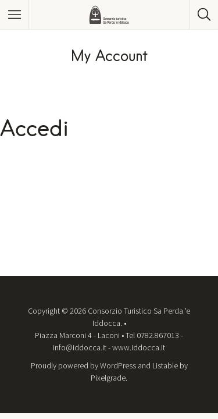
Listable (165, 365)
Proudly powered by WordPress (83, 365)
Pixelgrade (108, 377)
